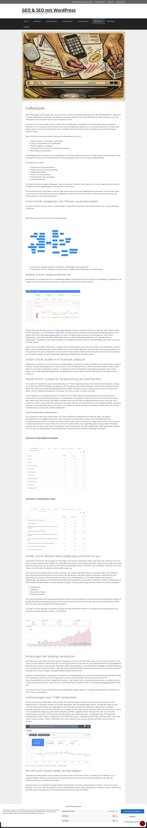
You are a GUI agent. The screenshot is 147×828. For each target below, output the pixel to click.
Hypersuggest (49, 335)
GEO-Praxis (112, 21)
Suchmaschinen (85, 21)
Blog (44, 692)
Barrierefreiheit (53, 21)
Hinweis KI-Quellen (100, 2)
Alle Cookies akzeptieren (132, 811)
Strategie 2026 (69, 21)
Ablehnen (132, 816)
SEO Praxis (99, 21)
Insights (26, 27)
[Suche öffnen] (142, 823)
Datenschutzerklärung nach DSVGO (82, 2)
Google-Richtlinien (108, 682)
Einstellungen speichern (132, 822)
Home (28, 21)
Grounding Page (120, 2)
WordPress (39, 21)
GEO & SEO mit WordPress (49, 10)
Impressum (110, 2)
